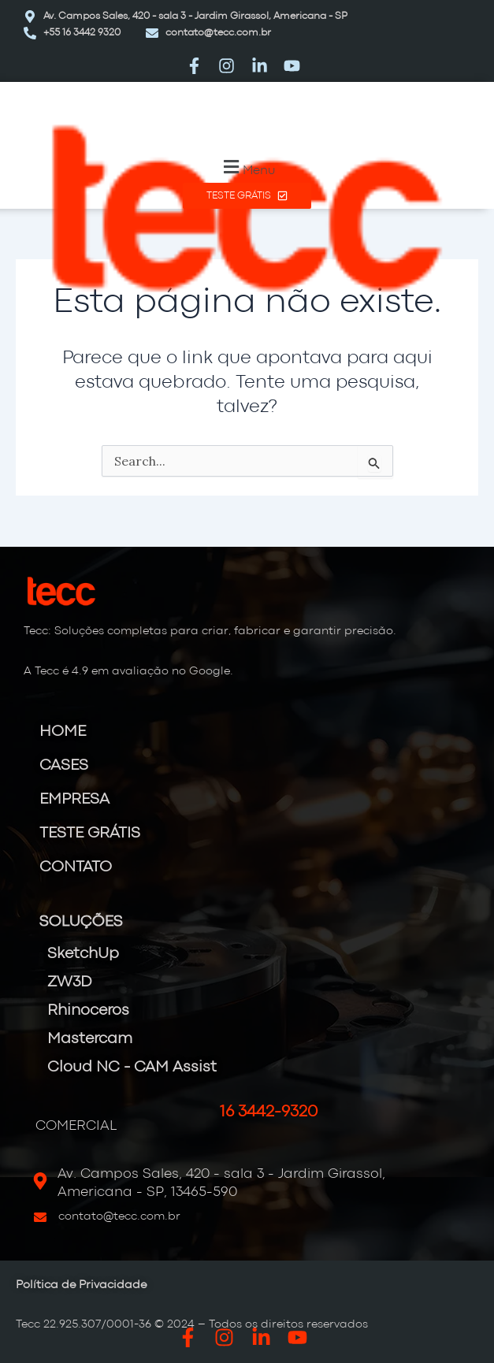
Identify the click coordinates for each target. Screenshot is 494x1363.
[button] (247, 168)
